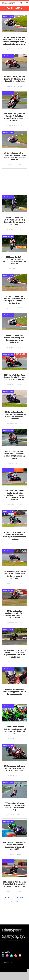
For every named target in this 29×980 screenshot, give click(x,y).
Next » (22, 898)
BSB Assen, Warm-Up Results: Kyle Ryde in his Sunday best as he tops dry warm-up (14, 768)
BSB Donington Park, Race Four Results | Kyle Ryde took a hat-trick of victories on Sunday (14, 884)
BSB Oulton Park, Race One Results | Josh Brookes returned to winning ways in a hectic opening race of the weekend (14, 495)
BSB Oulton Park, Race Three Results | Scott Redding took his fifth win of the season (14, 377)
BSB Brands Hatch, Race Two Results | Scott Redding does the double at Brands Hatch (14, 79)
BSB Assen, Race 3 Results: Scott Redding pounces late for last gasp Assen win (14, 692)
